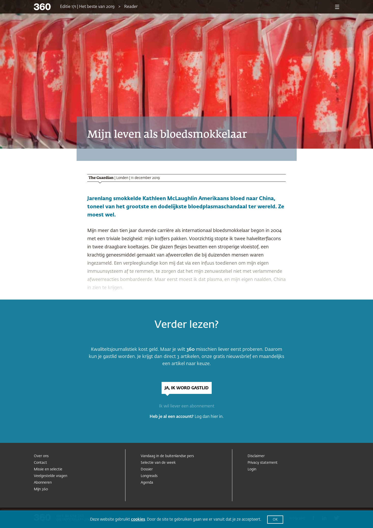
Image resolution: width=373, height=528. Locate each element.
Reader (131, 7)
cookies (138, 519)
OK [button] (275, 519)
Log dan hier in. (209, 417)
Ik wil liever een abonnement (186, 406)
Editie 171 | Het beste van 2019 (87, 7)
